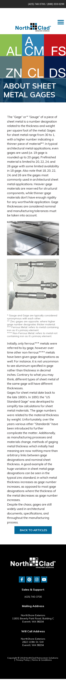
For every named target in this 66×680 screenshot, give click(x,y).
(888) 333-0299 (55, 4)
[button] (60, 22)
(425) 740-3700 (36, 4)
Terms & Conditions (42, 660)
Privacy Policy (23, 660)
